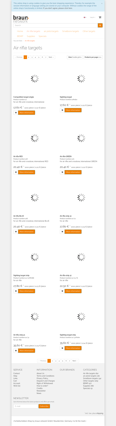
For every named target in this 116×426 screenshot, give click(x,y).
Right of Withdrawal (45, 383)
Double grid (74, 57)
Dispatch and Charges (46, 381)
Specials (42, 36)
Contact (16, 373)
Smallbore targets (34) (92, 378)
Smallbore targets (70, 31)
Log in (92, 17)
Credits (40, 388)
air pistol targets (51, 31)
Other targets (89, 31)
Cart (15, 381)
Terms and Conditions (45, 376)
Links (15, 378)
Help (15, 376)
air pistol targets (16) (91, 376)
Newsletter (41, 391)
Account (16, 383)
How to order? (42, 386)
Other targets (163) (90, 381)
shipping (99, 413)
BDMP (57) (87, 383)
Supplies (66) (88, 386)
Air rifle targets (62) (90, 373)
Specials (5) (88, 388)
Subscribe (44, 406)
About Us (40, 373)
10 (93, 57)
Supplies (31, 36)
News (39, 393)
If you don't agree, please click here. (57, 8)
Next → (51, 57)
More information (26, 113)
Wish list (16, 386)
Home (20, 31)
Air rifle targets (33, 31)
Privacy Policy (42, 378)
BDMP (20, 36)
